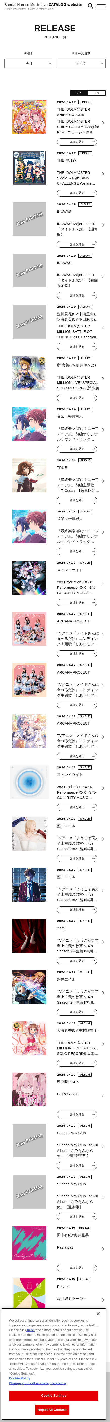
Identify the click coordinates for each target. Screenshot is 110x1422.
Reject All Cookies (52, 1416)
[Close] (98, 1319)
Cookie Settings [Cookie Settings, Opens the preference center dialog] (53, 1401)
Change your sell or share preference (37, 1389)
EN (97, 93)
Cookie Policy (19, 1384)
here (30, 1336)
